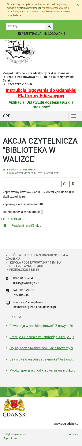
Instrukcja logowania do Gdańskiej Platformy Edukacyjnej (41, 93)
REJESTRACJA (30, 33)
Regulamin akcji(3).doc (26, 225)
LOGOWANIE (54, 33)
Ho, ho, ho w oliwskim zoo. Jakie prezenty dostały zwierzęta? (42, 348)
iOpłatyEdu (34, 102)
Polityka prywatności (14, 434)
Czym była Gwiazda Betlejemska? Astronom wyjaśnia (42, 359)
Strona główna (11, 169)
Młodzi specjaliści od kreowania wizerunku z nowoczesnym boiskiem (42, 370)
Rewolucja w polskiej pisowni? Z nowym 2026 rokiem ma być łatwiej (42, 326)
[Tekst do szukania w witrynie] (25, 26)
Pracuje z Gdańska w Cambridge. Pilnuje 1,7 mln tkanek (42, 337)
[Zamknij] (77, 4)
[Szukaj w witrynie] (49, 26)
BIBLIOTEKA (29, 169)
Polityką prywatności (29, 7)
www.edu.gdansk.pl (66, 423)
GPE (6, 116)
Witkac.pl (74, 434)
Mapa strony (10, 438)
